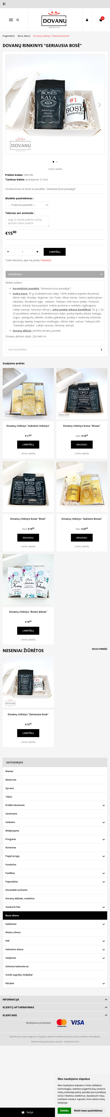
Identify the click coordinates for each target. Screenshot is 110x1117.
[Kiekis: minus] (7, 252)
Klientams (10, 1015)
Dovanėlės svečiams (16, 889)
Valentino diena (14, 949)
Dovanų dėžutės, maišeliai (19, 898)
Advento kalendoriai (17, 966)
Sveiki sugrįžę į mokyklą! (19, 974)
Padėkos (10, 873)
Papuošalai (11, 881)
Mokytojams (12, 830)
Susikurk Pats (12, 907)
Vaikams (10, 822)
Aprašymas (15, 274)
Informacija (11, 999)
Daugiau (81, 444)
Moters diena (13, 932)
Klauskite (46, 260)
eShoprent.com (71, 1041)
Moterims (10, 779)
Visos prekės (99, 649)
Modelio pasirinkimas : (19, 198)
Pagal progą (12, 856)
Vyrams (9, 788)
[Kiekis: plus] (37, 252)
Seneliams (11, 813)
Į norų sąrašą (55, 169)
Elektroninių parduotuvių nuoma (46, 1041)
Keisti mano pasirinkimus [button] (88, 1110)
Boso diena (12, 915)
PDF (7, 940)
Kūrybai (9, 983)
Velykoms (10, 957)
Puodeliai (10, 864)
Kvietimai (10, 847)
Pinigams (10, 839)
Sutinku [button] (64, 1110)
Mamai (9, 771)
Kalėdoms (10, 924)
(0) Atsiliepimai (17, 349)
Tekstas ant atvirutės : (20, 213)
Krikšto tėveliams (15, 805)
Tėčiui (8, 796)
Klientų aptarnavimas (18, 1007)
